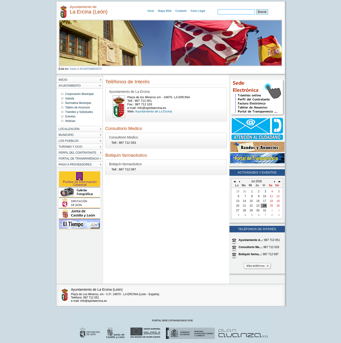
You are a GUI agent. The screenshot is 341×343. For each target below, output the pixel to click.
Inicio (151, 11)
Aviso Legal (197, 11)
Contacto (181, 11)
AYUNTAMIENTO (91, 69)
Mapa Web (165, 11)
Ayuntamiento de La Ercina (153, 111)
